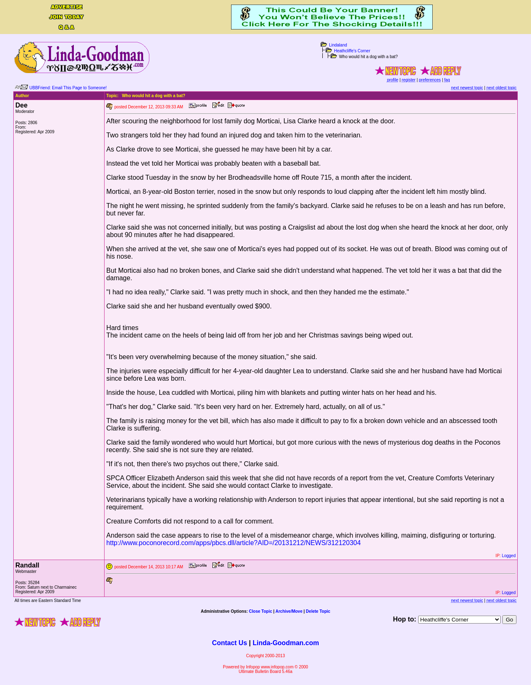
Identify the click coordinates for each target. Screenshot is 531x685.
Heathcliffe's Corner (352, 51)
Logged (509, 555)
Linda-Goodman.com (286, 642)
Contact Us (229, 642)
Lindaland (338, 45)
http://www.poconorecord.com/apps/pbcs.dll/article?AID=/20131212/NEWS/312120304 (233, 542)
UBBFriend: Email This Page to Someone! (68, 88)
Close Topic (260, 611)
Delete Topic (318, 611)
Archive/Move (288, 611)
